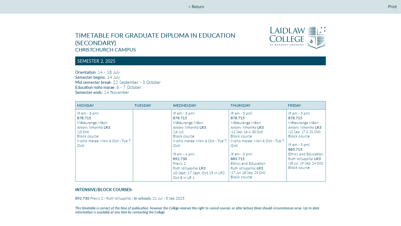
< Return (196, 6)
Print (392, 6)
